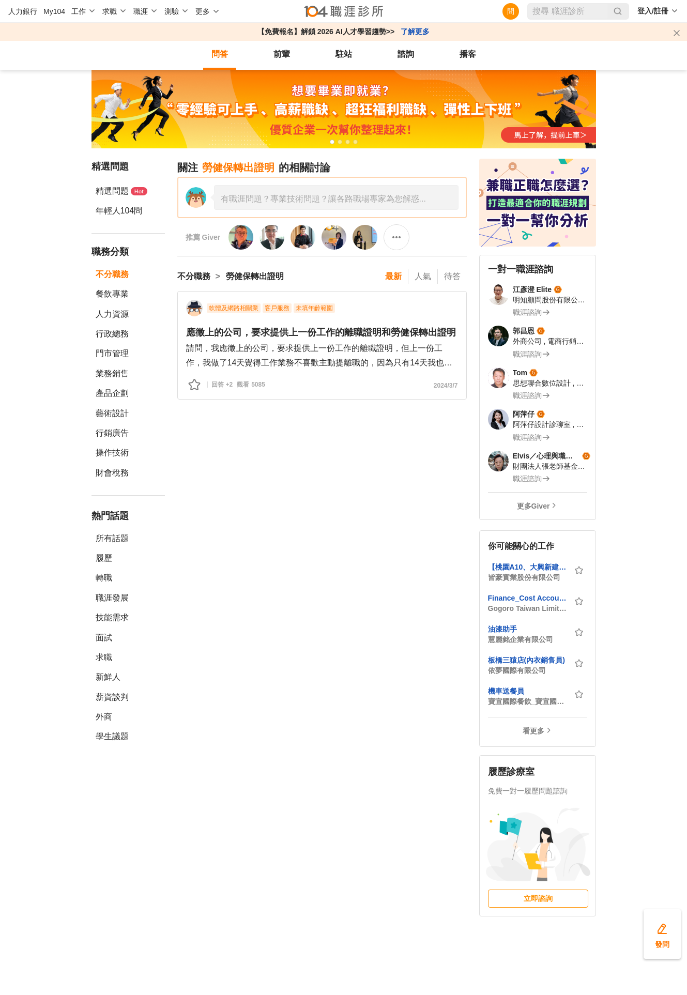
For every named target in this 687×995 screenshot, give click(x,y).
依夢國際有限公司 (517, 670)
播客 (468, 54)
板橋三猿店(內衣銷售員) (526, 660)
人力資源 (112, 314)
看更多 (533, 731)
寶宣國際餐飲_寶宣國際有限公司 (528, 701)
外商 (104, 716)
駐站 (343, 54)
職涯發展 (112, 597)
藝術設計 (112, 413)
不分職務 (112, 274)
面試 (104, 637)
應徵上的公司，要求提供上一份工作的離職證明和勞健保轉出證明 (321, 332)
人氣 (423, 276)
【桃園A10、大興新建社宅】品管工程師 (528, 567)
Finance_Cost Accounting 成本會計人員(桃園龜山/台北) (528, 598)
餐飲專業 (112, 293)
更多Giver (533, 506)
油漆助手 (502, 629)
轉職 (104, 577)
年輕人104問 (119, 210)
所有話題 (112, 538)
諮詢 (406, 54)
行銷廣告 (112, 432)
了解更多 (415, 31)
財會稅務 (112, 472)
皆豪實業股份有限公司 (524, 577)
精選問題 (121, 191)
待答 (452, 276)
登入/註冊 (652, 11)
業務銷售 (112, 373)
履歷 (104, 558)
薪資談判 (112, 697)
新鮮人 (108, 676)
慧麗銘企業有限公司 (520, 639)
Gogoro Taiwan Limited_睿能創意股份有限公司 (528, 608)
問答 (219, 54)
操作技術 (112, 452)
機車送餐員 (506, 691)
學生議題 (112, 736)
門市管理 (112, 353)
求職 (104, 657)
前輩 (281, 54)
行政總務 (112, 333)
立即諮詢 (538, 898)
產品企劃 (112, 393)
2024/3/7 (446, 385)
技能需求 (112, 617)
